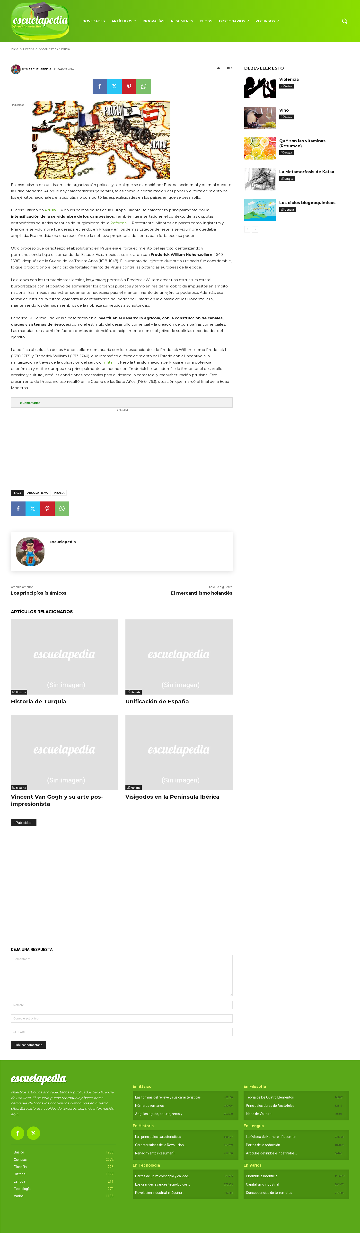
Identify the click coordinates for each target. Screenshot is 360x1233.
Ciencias (289, 209)
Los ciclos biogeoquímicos (307, 202)
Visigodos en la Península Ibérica (172, 797)
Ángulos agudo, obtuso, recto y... (159, 1114)
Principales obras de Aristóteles (270, 1106)
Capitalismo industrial (262, 1184)
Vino (284, 110)
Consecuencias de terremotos (269, 1193)
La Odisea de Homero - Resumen (271, 1137)
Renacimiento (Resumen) (155, 1153)
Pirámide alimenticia (261, 1176)
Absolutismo (38, 492)
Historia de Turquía (38, 701)
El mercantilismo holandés (201, 593)
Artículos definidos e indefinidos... (271, 1153)
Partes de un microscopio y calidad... (162, 1176)
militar (108, 362)
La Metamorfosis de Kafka (306, 172)
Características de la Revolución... (160, 1145)
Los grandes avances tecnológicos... (162, 1184)
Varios (288, 86)
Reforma (118, 223)
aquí (14, 1114)
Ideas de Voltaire (259, 1114)
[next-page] (255, 229)
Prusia (50, 210)
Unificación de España (157, 701)
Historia (21, 692)
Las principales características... (159, 1137)
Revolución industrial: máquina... (159, 1193)
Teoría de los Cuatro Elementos (270, 1097)
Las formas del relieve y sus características (168, 1097)
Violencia (289, 79)
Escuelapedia (40, 69)
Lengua (289, 178)
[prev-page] (247, 229)
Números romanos (149, 1106)
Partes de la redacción (263, 1145)
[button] (344, 21)
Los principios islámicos (38, 593)
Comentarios (30, 403)
